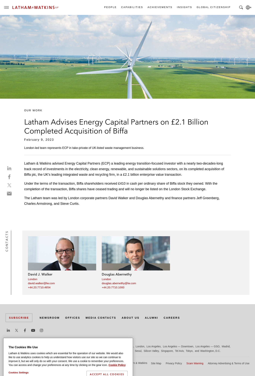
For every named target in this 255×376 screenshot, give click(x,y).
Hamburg (101, 346)
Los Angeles (154, 346)
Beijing (19, 346)
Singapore (167, 350)
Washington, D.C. (210, 350)
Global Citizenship (213, 7)
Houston (128, 346)
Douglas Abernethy (117, 274)
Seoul (138, 350)
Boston (29, 346)
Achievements (159, 7)
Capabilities (132, 7)
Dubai (62, 346)
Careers (172, 317)
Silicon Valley (151, 350)
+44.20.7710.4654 (39, 287)
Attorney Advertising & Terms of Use (228, 363)
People (110, 7)
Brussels (40, 346)
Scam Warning (194, 363)
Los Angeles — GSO (207, 346)
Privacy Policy (174, 363)
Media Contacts (101, 317)
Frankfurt (88, 346)
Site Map (156, 363)
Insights (184, 7)
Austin (9, 346)
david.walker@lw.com (41, 283)
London (32, 279)
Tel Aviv (179, 350)
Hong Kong (114, 346)
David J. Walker (40, 274)
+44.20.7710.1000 (113, 287)
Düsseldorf (74, 346)
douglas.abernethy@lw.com (119, 283)
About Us (130, 317)
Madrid (226, 346)
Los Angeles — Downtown (178, 346)
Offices (72, 317)
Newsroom (50, 317)
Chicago (52, 346)
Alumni (151, 317)
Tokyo (189, 350)
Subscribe (19, 317)
